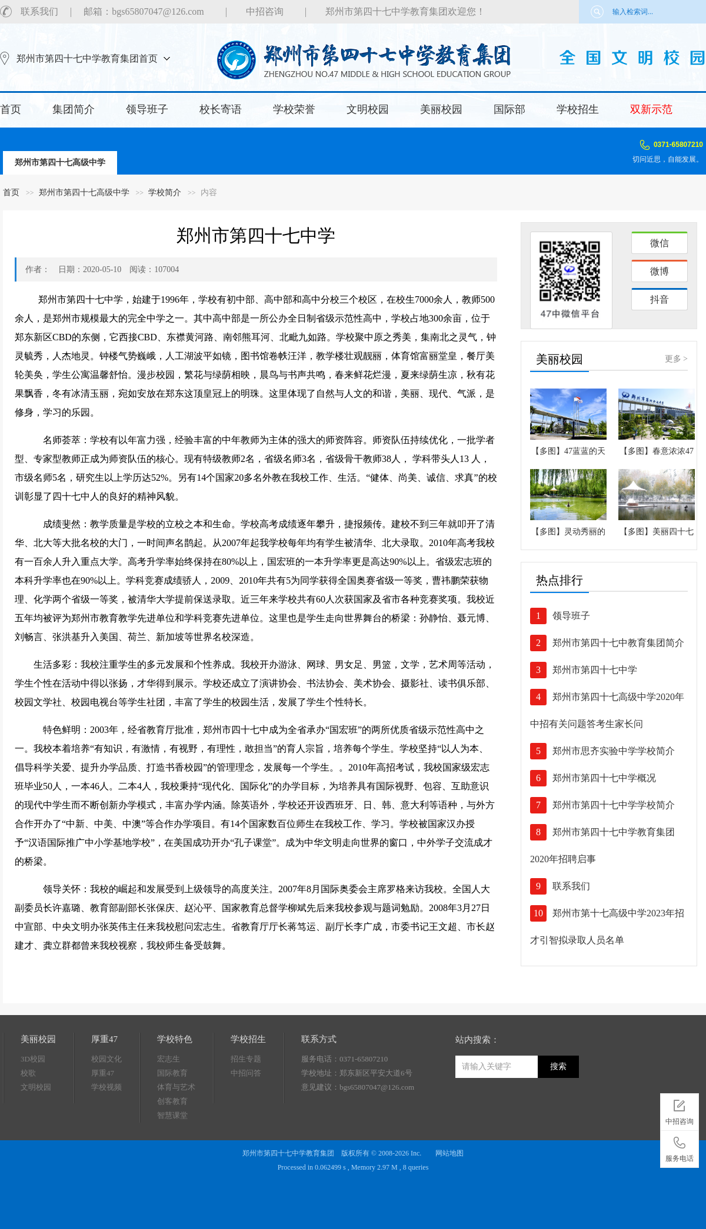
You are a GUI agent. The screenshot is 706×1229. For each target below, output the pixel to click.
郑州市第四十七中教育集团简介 (618, 643)
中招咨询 (265, 11)
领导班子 (147, 109)
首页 (10, 109)
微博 (659, 271)
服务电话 (679, 1147)
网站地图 (449, 1153)
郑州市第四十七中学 (594, 670)
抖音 (659, 299)
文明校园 (368, 109)
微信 (659, 243)
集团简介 (73, 109)
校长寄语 (220, 109)
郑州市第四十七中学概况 (604, 778)
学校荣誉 (294, 109)
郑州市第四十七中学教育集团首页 (87, 58)
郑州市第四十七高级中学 (60, 162)
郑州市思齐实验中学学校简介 (613, 751)
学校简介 (164, 192)
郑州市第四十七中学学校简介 (613, 805)
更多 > (676, 358)
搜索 (558, 1066)
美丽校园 (441, 109)
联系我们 (39, 11)
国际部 (509, 109)
